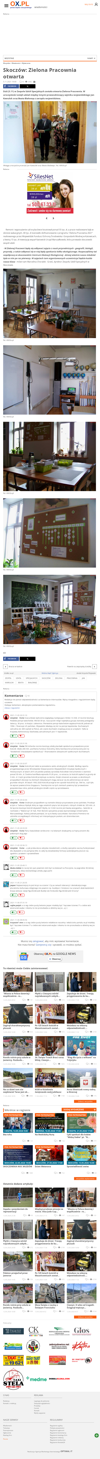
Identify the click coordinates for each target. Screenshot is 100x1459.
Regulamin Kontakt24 (57, 1442)
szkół (18, 678)
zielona (58, 678)
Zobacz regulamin (12, 708)
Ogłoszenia (7, 1433)
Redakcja (6, 1401)
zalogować (38, 941)
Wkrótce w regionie (17, 1110)
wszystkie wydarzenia (85, 1178)
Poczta (5, 1439)
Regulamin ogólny (56, 1426)
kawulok (9, 682)
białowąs (32, 682)
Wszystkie (49, 58)
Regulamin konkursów (57, 1440)
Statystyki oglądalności (42, 1403)
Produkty (37, 1406)
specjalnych (31, 678)
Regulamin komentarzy (58, 1433)
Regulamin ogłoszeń (57, 1430)
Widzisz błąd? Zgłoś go (50, 673)
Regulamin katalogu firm (58, 1435)
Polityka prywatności (57, 1428)
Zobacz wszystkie (85, 1101)
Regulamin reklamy (57, 1438)
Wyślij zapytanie (39, 1413)
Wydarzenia (26, 63)
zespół (8, 678)
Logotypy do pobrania (41, 1401)
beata (21, 682)
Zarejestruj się (43, 944)
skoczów (46, 678)
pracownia (72, 678)
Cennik (36, 1408)
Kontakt (36, 1411)
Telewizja (6, 1428)
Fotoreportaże (8, 1430)
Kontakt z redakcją (9, 1403)
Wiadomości (17, 63)
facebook (10, 86)
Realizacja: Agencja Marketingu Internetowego (50, 1451)
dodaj (74, 1109)
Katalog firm (7, 1435)
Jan (83, 678)
